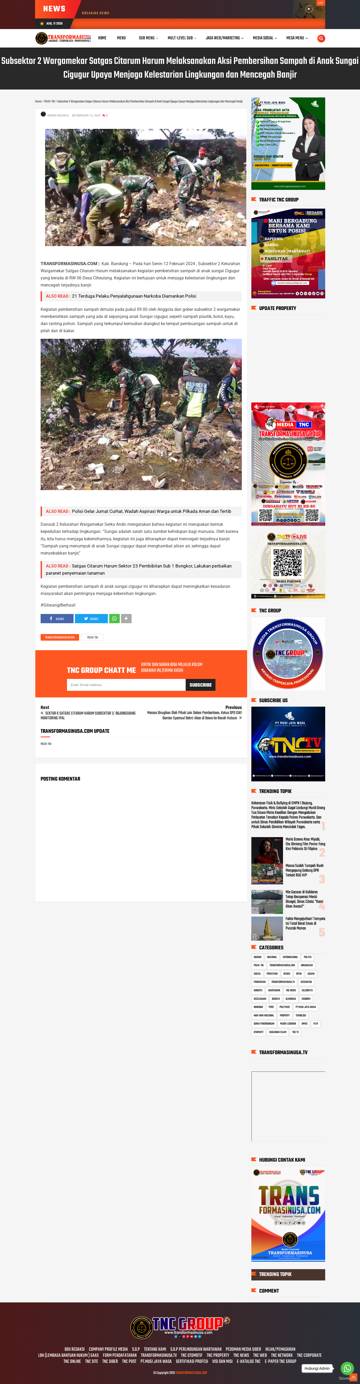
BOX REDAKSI (75, 1350)
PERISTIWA (272, 974)
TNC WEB (260, 1356)
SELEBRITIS (307, 990)
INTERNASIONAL (290, 957)
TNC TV (295, 1032)
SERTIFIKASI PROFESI (192, 1362)
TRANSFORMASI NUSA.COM (191, 1373)
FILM (315, 1023)
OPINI (299, 974)
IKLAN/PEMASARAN (280, 1350)
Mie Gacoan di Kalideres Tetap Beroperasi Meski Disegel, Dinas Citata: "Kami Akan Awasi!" (304, 899)
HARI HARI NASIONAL (264, 1015)
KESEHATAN (306, 982)
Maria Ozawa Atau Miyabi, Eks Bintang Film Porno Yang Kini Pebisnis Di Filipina (305, 844)
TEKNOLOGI (301, 1015)
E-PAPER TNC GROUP (280, 1362)
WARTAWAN (274, 990)
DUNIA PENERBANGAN (264, 1023)
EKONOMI (306, 999)
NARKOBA (258, 1007)
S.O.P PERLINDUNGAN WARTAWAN (196, 1350)
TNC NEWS (291, 990)
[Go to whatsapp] (347, 1368)
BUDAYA (276, 999)
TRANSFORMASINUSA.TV (283, 982)
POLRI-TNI (92, 637)
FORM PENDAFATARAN (120, 1356)
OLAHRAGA (291, 999)
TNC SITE (91, 1362)
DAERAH (257, 957)
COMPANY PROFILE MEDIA (108, 1350)
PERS (271, 1007)
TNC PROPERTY (218, 1356)
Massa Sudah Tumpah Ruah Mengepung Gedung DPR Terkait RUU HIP (305, 870)
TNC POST (129, 1362)
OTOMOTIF (258, 1032)
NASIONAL (272, 957)
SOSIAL (257, 974)
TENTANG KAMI (155, 1350)
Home (102, 38)
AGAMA (311, 974)
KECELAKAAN (260, 999)
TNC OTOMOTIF (192, 1356)
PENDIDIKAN (260, 982)
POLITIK (307, 957)
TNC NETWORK (282, 1356)
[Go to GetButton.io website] (347, 1378)
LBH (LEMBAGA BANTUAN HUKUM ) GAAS (68, 1356)
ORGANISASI (307, 965)
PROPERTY (285, 1015)
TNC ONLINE (72, 1362)
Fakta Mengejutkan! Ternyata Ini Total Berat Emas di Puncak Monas (305, 924)
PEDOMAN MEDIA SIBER (243, 1350)
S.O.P (136, 1350)
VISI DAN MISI (222, 1362)
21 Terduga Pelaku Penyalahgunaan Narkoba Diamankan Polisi (134, 296)
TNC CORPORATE (309, 1356)
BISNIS (287, 974)
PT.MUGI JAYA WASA (306, 1007)
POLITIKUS (285, 1007)
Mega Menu (295, 38)
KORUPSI (258, 990)
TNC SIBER (110, 1362)
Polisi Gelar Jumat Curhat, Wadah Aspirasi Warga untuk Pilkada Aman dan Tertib (151, 511)
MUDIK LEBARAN (288, 1023)
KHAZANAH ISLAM (277, 1032)
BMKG (305, 1023)
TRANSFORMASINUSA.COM (282, 965)
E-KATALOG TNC (249, 1362)
